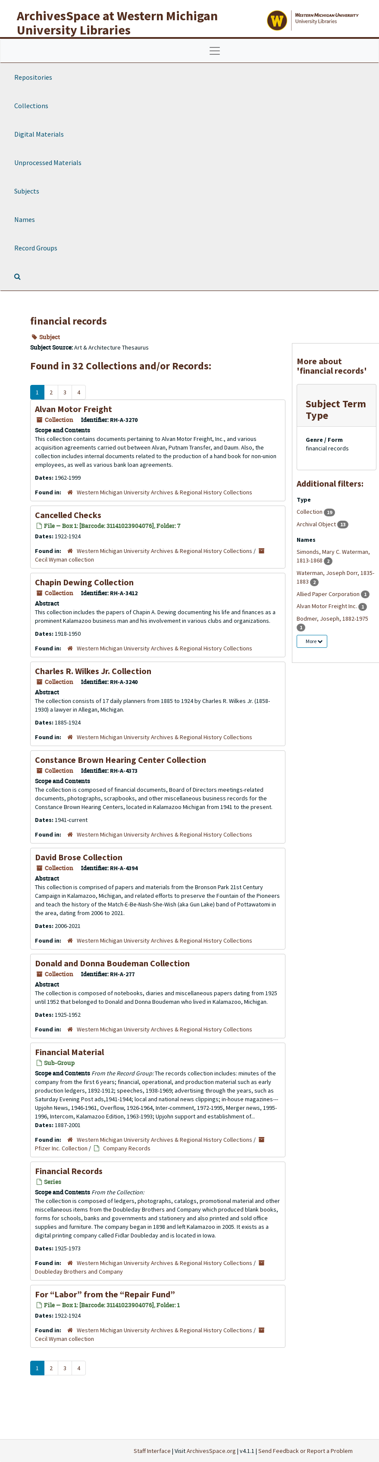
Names (24, 219)
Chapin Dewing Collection (84, 582)
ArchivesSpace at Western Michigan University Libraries (117, 22)
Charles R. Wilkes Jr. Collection (93, 670)
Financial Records (69, 1170)
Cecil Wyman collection (64, 559)
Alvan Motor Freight (73, 408)
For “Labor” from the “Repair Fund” (105, 1294)
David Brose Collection (78, 857)
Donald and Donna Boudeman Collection (112, 963)
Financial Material (69, 1052)
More (314, 641)
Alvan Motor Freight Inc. (327, 606)
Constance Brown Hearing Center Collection (120, 759)
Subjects (26, 191)
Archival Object (317, 524)
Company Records (126, 1148)
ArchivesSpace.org (211, 1451)
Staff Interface (152, 1451)
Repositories (33, 77)
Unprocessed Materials (47, 162)
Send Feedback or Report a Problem (305, 1451)
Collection (310, 511)
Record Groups (35, 248)
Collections (31, 105)
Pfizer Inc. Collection (61, 1148)
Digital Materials (39, 134)
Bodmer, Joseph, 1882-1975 (332, 618)
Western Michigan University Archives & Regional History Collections (164, 492)
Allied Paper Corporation (329, 594)
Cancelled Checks (68, 514)
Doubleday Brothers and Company (79, 1271)
